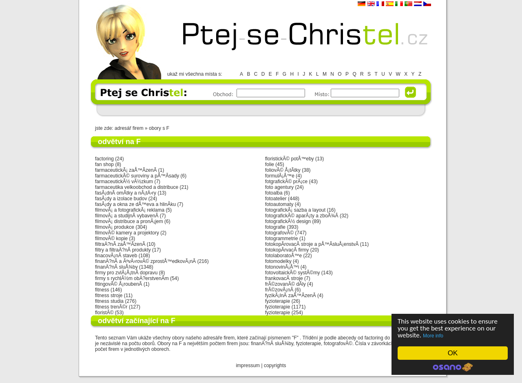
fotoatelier (276, 198)
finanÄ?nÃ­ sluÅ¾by (116, 267)
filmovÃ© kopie (111, 238)
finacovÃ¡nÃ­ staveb (116, 255)
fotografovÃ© (279, 233)
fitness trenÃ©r (111, 307)
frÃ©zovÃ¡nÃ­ (279, 290)
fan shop (104, 164)
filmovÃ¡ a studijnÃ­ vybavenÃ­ (126, 216)
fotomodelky (278, 261)
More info (433, 336)
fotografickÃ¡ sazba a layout (295, 210)
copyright (274, 365)
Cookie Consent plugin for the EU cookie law (452, 367)
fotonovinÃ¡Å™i (282, 267)
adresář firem (129, 128)
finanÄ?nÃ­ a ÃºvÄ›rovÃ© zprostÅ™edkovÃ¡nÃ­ (145, 261)
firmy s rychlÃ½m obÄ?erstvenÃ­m (132, 278)
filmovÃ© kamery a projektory (127, 233)
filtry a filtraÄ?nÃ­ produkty (123, 250)
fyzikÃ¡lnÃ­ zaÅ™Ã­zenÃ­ (290, 295)
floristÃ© (104, 312)
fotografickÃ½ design (288, 221)
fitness (102, 290)
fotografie (275, 227)
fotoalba (274, 193)
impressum (248, 365)
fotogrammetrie (281, 238)
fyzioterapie (277, 301)
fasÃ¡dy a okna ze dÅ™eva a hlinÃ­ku (135, 204)
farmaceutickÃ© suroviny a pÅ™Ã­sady (137, 176)
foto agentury (279, 187)
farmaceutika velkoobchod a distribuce (136, 187)
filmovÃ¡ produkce (114, 227)
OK (453, 353)
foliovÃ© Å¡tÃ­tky (283, 170)
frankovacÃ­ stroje (284, 278)
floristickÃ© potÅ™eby (289, 159)
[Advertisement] (260, 110)
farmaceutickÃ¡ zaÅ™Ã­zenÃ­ (126, 170)
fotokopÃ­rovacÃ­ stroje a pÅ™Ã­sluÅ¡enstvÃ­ (311, 244)
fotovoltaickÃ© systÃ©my (292, 273)
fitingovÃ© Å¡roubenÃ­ (118, 284)
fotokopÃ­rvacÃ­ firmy (287, 250)
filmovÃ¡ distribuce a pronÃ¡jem (129, 221)
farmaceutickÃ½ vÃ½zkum (124, 181)
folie (269, 164)
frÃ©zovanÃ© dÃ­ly (285, 284)
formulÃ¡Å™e (279, 176)
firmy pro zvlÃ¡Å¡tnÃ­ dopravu (126, 273)
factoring (104, 159)
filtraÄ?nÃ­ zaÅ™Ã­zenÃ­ (120, 244)
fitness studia (109, 301)
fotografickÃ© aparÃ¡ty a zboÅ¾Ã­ (301, 216)
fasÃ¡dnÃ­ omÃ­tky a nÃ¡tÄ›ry (125, 193)
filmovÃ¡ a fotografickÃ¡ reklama (129, 210)
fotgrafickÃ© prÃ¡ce (286, 181)
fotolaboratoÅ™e (283, 255)
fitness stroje (108, 295)
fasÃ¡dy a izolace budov (121, 198)
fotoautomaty (279, 204)
